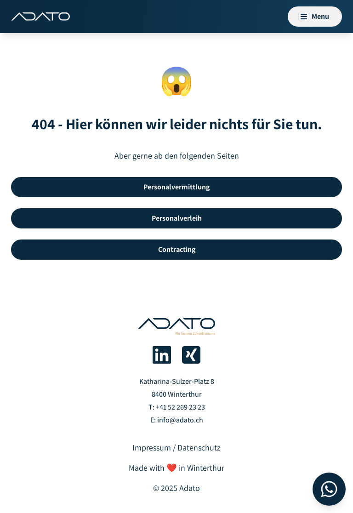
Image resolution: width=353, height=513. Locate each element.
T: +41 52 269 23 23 (176, 407)
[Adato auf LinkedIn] (162, 355)
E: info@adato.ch (176, 420)
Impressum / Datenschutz (176, 447)
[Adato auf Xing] (191, 355)
